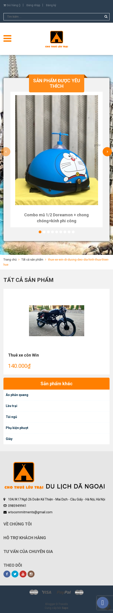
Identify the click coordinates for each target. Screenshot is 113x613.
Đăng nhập (33, 5)
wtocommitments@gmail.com (30, 512)
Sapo (65, 608)
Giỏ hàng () (11, 5)
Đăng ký (51, 5)
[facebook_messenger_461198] (102, 602)
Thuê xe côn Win (23, 355)
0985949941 (17, 506)
